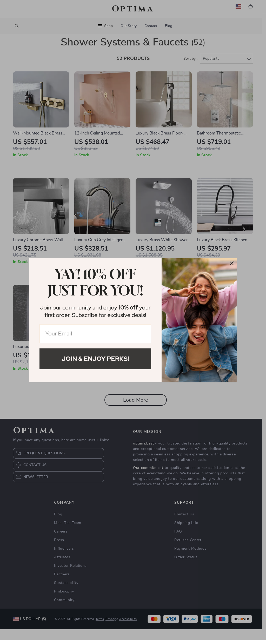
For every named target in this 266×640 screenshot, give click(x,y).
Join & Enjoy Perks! (95, 359)
